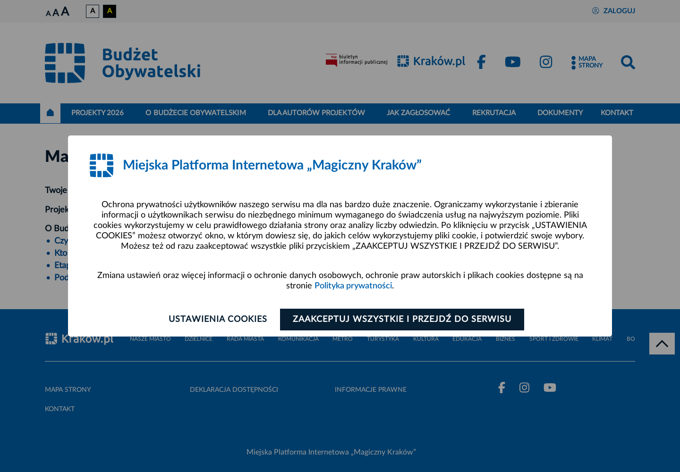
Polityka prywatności (353, 286)
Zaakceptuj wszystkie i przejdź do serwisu (402, 319)
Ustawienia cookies (218, 319)
